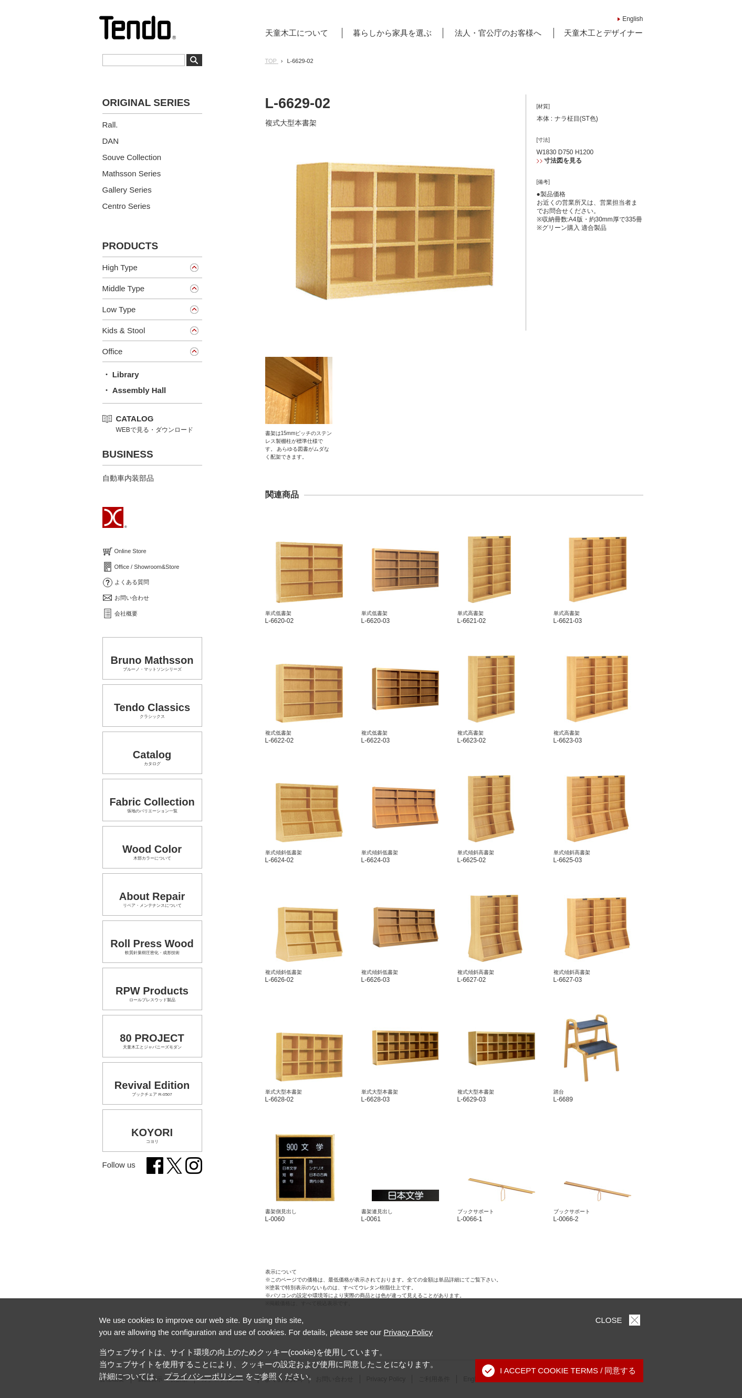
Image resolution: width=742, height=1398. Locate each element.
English (632, 19)
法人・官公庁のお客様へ (498, 32)
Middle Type (123, 288)
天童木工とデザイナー (603, 32)
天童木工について (296, 32)
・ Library (120, 374)
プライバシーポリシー (203, 1376)
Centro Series (126, 206)
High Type (120, 267)
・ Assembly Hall (134, 390)
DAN (110, 140)
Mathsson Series (131, 173)
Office (112, 351)
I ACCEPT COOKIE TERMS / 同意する (559, 1370)
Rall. (110, 124)
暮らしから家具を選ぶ (392, 32)
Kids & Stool (123, 330)
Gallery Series (127, 189)
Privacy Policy (408, 1332)
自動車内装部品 (128, 478)
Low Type (119, 309)
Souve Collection (132, 157)
